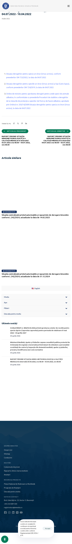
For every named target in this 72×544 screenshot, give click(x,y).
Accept (47, 528)
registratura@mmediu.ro (13, 507)
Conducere (8, 458)
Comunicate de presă (12, 467)
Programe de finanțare (12, 488)
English (36, 288)
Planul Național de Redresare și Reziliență (19, 484)
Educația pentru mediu (12, 492)
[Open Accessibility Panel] (4, 539)
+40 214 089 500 (10, 504)
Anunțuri (7, 475)
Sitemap (7, 454)
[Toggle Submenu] (66, 297)
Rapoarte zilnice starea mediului (16, 471)
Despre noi (8, 450)
